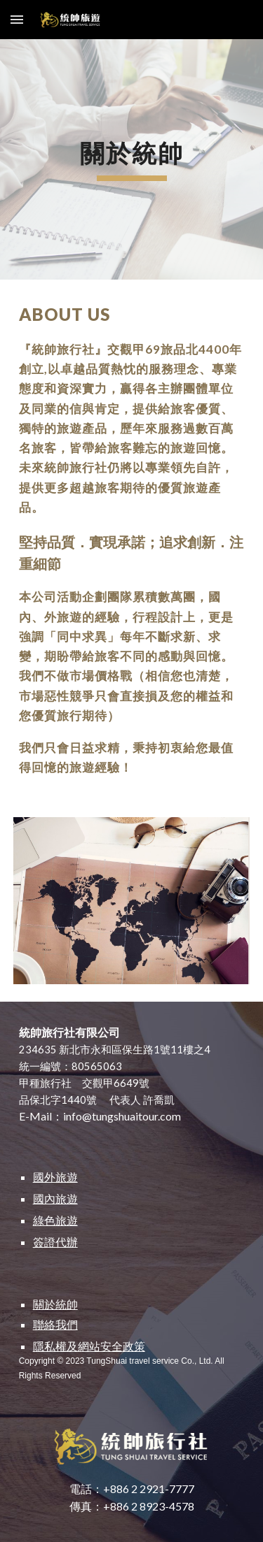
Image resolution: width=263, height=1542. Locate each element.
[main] (131, 159)
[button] (17, 19)
